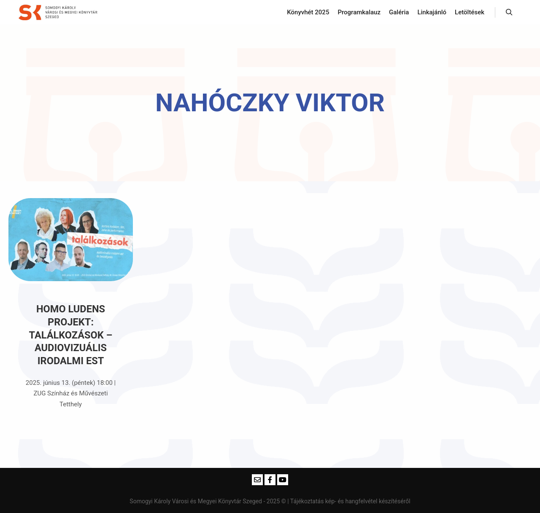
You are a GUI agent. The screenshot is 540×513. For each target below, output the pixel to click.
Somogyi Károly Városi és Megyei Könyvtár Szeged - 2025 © (208, 501)
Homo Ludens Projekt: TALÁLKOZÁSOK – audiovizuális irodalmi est (71, 334)
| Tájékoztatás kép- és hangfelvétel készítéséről (348, 501)
